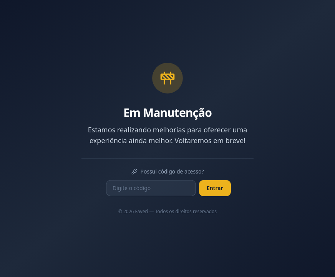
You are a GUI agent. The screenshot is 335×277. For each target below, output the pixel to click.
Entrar (215, 188)
